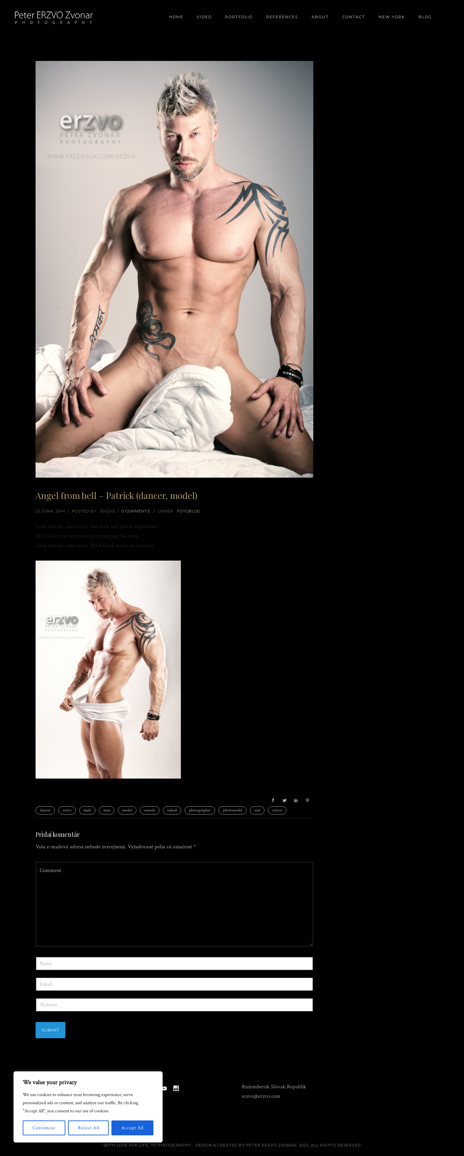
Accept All (132, 1128)
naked (172, 810)
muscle (149, 810)
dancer (45, 810)
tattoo (277, 810)
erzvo (67, 810)
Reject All (88, 1128)
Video (204, 17)
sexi (257, 810)
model (127, 810)
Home (176, 17)
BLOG (425, 17)
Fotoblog (189, 511)
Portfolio (239, 17)
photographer (200, 810)
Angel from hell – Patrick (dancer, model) (116, 495)
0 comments (136, 511)
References (282, 17)
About (320, 17)
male (87, 810)
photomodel (232, 810)
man (106, 810)
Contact (353, 17)
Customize (44, 1128)
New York (392, 17)
